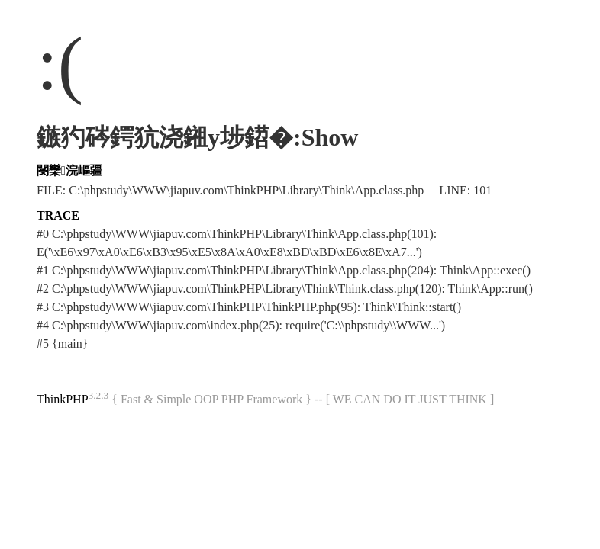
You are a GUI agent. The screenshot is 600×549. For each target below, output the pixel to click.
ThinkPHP (63, 399)
